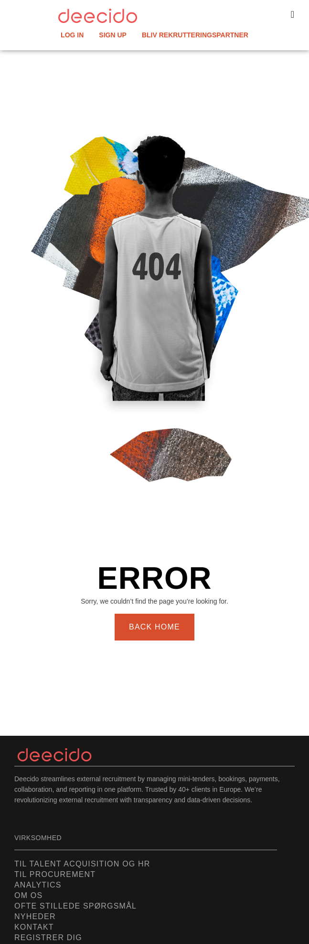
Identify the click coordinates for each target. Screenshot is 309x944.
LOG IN (72, 35)
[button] (292, 14)
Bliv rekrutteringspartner (195, 35)
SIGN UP (113, 35)
